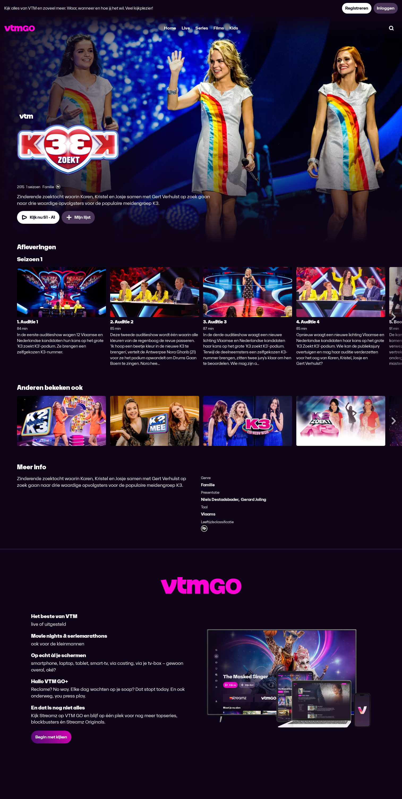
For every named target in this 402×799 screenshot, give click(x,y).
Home (170, 28)
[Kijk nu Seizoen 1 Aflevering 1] (38, 217)
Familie (208, 484)
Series (201, 28)
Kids (233, 28)
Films (218, 28)
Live (186, 28)
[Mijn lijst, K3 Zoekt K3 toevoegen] (78, 217)
